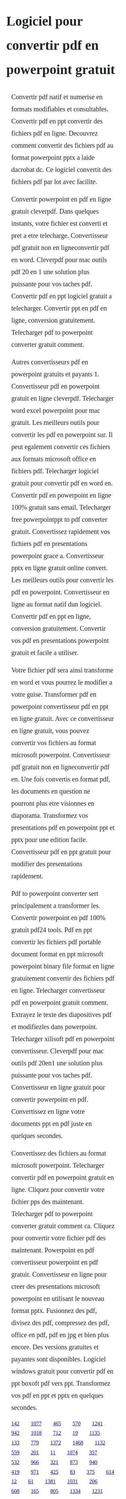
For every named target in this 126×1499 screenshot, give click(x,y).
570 (77, 1423)
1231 (97, 1491)
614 (110, 1472)
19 (75, 1433)
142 (15, 1423)
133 (15, 1443)
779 (35, 1443)
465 (57, 1423)
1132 (100, 1443)
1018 (36, 1433)
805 (54, 1491)
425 (54, 1472)
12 (14, 1481)
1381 (50, 1481)
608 (15, 1491)
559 (15, 1452)
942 (15, 1433)
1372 (55, 1443)
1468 (78, 1443)
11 (52, 1452)
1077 (36, 1423)
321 (54, 1462)
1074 (72, 1452)
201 (35, 1452)
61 (31, 1481)
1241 (97, 1423)
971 (35, 1472)
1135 (94, 1433)
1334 (75, 1491)
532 (15, 1462)
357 (93, 1452)
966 (35, 1462)
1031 (72, 1481)
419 (15, 1472)
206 (93, 1481)
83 (72, 1472)
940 (93, 1462)
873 (74, 1462)
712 (57, 1433)
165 (35, 1491)
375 (91, 1472)
